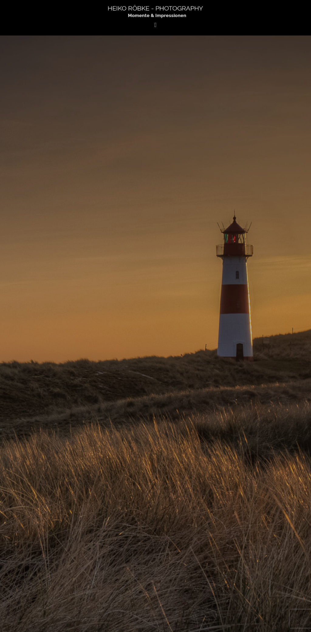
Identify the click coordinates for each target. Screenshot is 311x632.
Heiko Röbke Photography (155, 11)
